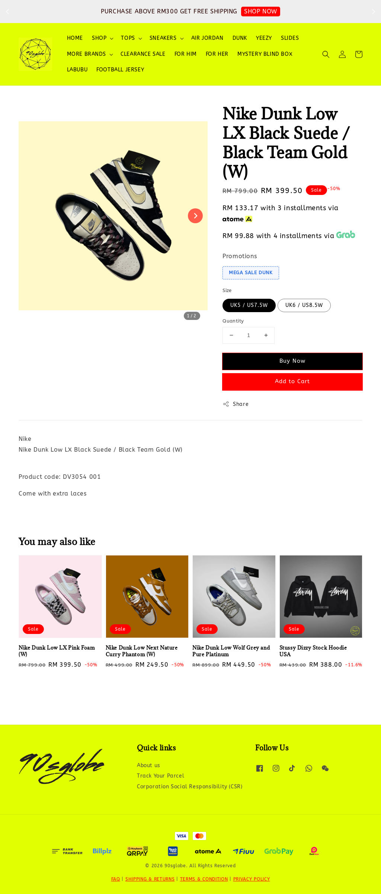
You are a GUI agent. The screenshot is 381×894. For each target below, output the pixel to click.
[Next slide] (195, 215)
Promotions (239, 256)
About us (148, 765)
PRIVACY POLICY (251, 879)
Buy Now (292, 361)
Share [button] (235, 404)
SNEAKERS (163, 38)
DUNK (240, 38)
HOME (75, 38)
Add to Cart (292, 381)
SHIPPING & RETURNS (150, 879)
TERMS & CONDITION (204, 879)
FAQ (115, 879)
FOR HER (217, 54)
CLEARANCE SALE (143, 54)
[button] (326, 54)
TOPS (128, 38)
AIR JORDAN (207, 38)
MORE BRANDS (86, 54)
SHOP (99, 38)
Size (227, 290)
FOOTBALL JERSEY (120, 70)
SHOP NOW (260, 11)
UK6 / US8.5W (304, 305)
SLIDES (290, 38)
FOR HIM (186, 54)
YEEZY (264, 38)
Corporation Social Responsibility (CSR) (189, 787)
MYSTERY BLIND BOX (264, 54)
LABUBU (77, 70)
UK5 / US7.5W (249, 305)
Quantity (233, 321)
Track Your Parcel (160, 776)
